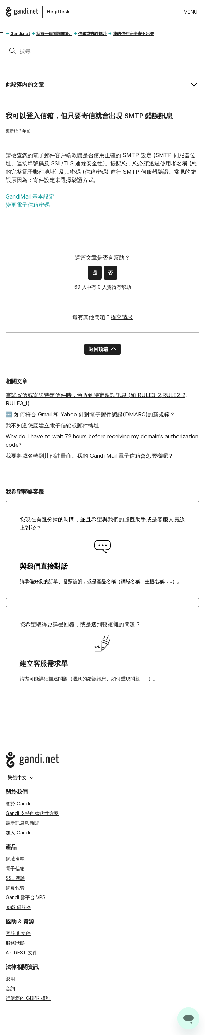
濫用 (10, 979)
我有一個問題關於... (54, 33)
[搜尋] (109, 51)
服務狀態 (15, 943)
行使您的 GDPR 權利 (28, 998)
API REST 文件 (21, 952)
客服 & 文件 (18, 933)
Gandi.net (20, 33)
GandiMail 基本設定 (30, 196)
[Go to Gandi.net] (102, 760)
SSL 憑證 (15, 878)
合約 (10, 988)
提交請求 (122, 317)
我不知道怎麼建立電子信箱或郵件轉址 (52, 425)
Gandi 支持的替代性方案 (32, 813)
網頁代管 (15, 888)
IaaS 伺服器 (18, 907)
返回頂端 (102, 349)
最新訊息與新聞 (22, 823)
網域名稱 (15, 859)
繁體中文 (21, 777)
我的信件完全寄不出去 (133, 33)
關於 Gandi (18, 803)
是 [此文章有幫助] (95, 272)
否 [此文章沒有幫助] (110, 272)
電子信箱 (15, 868)
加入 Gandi (18, 832)
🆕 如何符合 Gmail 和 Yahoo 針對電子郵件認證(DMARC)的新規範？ (90, 414)
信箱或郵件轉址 (92, 33)
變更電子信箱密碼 (28, 204)
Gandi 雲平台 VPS (25, 897)
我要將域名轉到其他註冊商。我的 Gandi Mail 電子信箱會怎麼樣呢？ (89, 455)
